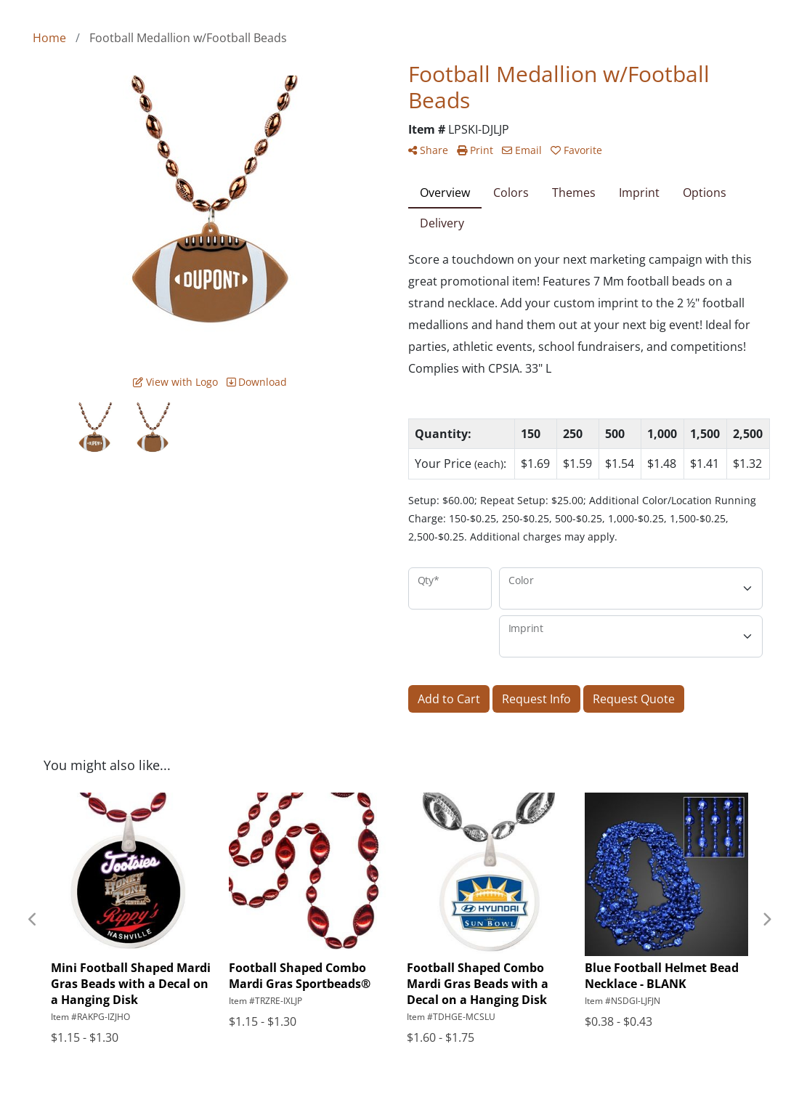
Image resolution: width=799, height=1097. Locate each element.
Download (257, 382)
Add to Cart (449, 699)
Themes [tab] (574, 193)
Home (49, 38)
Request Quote (634, 699)
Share (428, 150)
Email (522, 150)
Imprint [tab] (639, 193)
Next (766, 919)
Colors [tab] (511, 193)
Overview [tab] (445, 193)
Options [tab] (704, 193)
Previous (32, 919)
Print (475, 150)
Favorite (576, 150)
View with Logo (175, 382)
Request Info (536, 699)
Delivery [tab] (442, 223)
